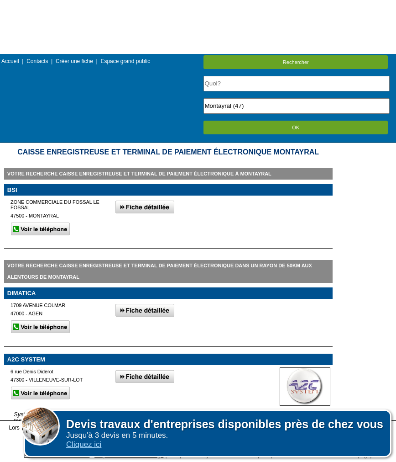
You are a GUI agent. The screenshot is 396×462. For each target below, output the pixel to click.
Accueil (10, 61)
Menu (198, 6)
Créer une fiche (74, 61)
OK (295, 127)
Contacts (37, 61)
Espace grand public (125, 61)
